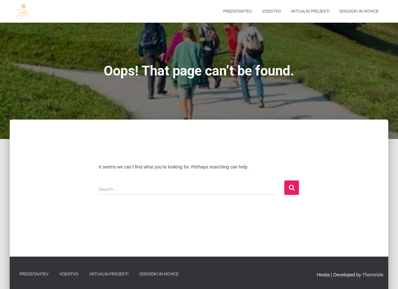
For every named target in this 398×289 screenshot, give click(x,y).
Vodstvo (271, 11)
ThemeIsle (372, 274)
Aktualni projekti (310, 11)
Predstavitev (237, 11)
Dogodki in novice (359, 11)
